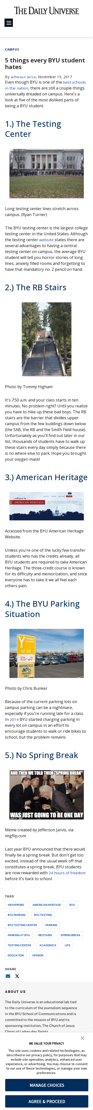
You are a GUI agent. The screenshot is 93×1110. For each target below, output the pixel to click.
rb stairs (45, 935)
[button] (82, 1037)
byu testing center (22, 925)
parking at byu (19, 935)
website (46, 239)
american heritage (46, 904)
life (67, 945)
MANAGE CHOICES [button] (47, 1085)
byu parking (17, 914)
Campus (12, 49)
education (16, 955)
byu (72, 904)
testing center (19, 945)
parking (51, 925)
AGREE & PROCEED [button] (47, 1101)
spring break (70, 935)
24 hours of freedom (68, 872)
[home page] (46, 12)
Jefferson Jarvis (24, 77)
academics (47, 945)
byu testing (43, 914)
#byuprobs (16, 904)
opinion (37, 955)
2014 (14, 719)
